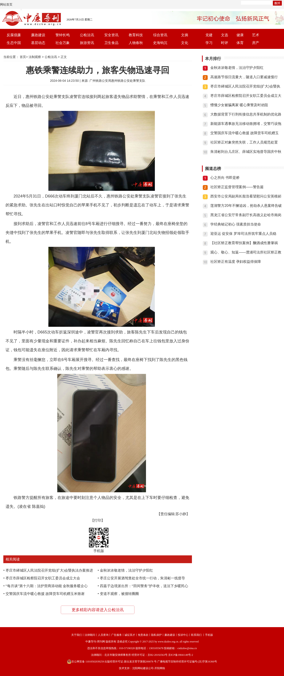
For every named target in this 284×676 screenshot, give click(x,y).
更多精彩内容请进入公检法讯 (98, 610)
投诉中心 (183, 634)
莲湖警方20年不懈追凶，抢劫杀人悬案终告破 (246, 205)
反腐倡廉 (14, 35)
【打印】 (98, 520)
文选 (224, 35)
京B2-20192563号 (158, 654)
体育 (240, 43)
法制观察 (35, 57)
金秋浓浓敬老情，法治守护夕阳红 (126, 570)
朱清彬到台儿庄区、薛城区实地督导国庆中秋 (245, 152)
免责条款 (143, 634)
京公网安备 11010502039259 (85, 661)
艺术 (255, 35)
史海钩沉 (160, 43)
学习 (209, 43)
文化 (184, 43)
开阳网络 (159, 668)
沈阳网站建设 (140, 668)
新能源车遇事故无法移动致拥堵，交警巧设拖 (245, 124)
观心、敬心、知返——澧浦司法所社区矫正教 (245, 252)
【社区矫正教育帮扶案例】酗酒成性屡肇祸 (244, 243)
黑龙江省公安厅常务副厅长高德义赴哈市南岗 (245, 215)
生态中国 (14, 43)
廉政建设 (38, 35)
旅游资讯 (87, 43)
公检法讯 (87, 35)
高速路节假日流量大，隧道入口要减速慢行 (244, 77)
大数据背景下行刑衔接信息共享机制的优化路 (245, 114)
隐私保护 (156, 634)
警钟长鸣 (62, 35)
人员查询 (103, 634)
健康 (240, 35)
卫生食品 (111, 43)
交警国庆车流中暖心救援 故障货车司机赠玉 (244, 133)
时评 (224, 43)
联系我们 (196, 634)
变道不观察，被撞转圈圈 (119, 594)
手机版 (209, 634)
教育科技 (136, 35)
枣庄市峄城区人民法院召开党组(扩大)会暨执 (245, 86)
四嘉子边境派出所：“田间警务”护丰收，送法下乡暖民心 (144, 586)
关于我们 (76, 634)
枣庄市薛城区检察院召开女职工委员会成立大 (245, 96)
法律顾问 (90, 634)
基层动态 (38, 43)
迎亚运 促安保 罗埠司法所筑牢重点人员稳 (243, 233)
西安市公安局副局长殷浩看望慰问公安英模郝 (245, 196)
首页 (23, 57)
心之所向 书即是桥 (225, 177)
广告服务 (116, 634)
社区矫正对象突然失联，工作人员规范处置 (244, 142)
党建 (209, 35)
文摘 (184, 35)
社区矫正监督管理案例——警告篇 (237, 187)
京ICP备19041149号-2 (180, 654)
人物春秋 (136, 43)
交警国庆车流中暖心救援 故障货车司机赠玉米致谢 (45, 594)
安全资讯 (111, 35)
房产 (255, 43)
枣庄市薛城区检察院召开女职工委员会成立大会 (43, 578)
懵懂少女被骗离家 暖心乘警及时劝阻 (239, 105)
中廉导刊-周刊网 (95, 641)
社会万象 (62, 43)
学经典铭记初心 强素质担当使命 (235, 224)
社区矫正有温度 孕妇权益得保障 (235, 261)
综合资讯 (160, 35)
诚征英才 (129, 634)
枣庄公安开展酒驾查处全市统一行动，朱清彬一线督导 (142, 578)
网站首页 (6, 4)
